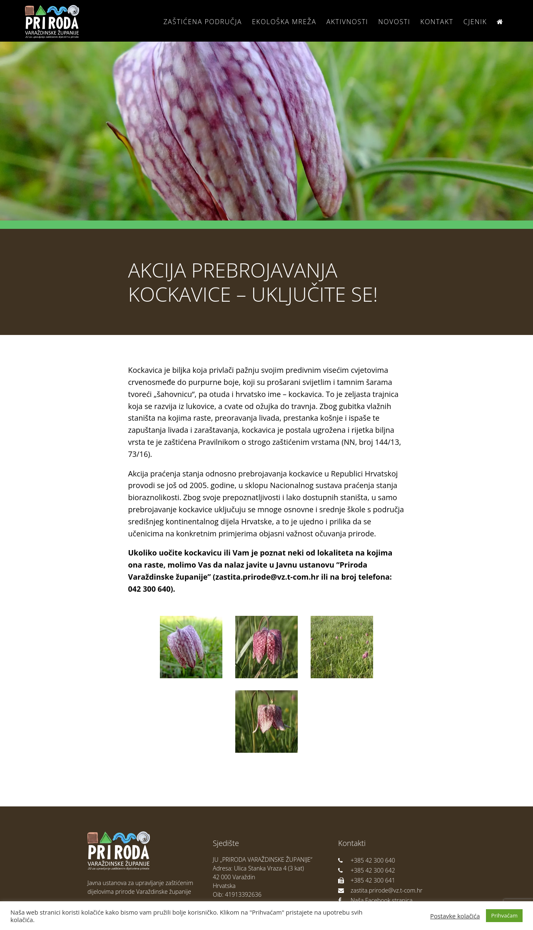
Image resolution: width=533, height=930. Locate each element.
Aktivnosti (347, 21)
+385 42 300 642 (366, 870)
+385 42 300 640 (366, 860)
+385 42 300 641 (366, 880)
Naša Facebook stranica (375, 900)
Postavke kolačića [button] (455, 916)
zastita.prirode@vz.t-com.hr (380, 890)
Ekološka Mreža (284, 21)
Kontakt (436, 21)
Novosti (394, 21)
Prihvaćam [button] (504, 915)
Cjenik (475, 21)
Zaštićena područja (202, 21)
